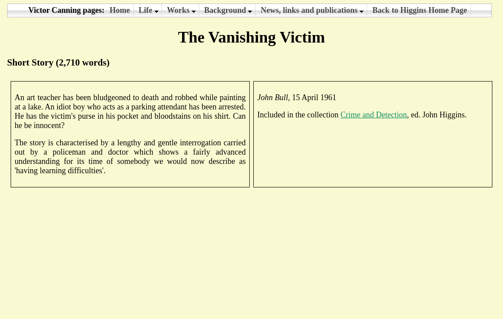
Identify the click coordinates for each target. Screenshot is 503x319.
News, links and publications (312, 10)
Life (149, 10)
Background (228, 10)
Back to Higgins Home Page (419, 10)
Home (120, 10)
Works (181, 10)
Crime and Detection (373, 114)
